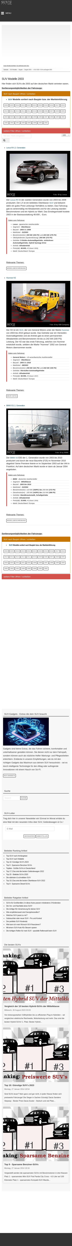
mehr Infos (12, 396)
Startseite (5, 69)
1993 (6, 123)
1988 (34, 123)
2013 (17, 111)
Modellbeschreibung (16, 268)
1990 (23, 123)
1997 (46, 117)
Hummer (65, 330)
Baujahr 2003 (27, 69)
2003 (12, 117)
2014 (12, 111)
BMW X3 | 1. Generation (15, 405)
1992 (12, 123)
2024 (17, 105)
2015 (6, 111)
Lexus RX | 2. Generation (15, 148)
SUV (10, 99)
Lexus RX (14, 200)
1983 (40, 123)
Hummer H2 (11, 278)
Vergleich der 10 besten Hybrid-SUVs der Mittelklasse (31, 1006)
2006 (57, 111)
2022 (29, 105)
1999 (34, 117)
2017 (57, 105)
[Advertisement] (36, 41)
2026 (6, 105)
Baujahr (21, 69)
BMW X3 (14, 458)
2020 (40, 105)
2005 (63, 111)
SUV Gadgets (9, 775)
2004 (6, 117)
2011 (29, 111)
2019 (46, 105)
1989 (29, 123)
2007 (51, 111)
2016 (63, 105)
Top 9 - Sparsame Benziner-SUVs (21, 1164)
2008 (46, 111)
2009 (40, 111)
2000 (29, 117)
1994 (63, 117)
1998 (40, 117)
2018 (51, 105)
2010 (34, 111)
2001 (23, 117)
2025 (12, 105)
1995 (57, 117)
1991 (17, 123)
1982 (46, 123)
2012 (23, 111)
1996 (51, 117)
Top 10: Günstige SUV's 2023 (19, 1085)
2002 (17, 117)
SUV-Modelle (13, 69)
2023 (23, 105)
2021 (34, 105)
